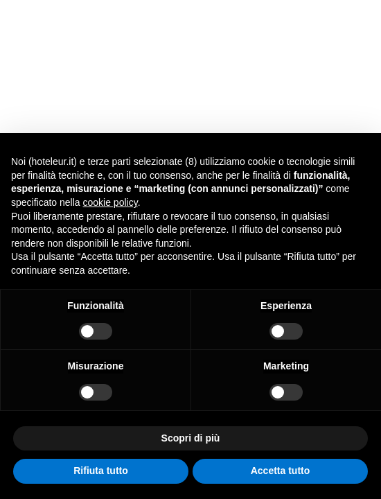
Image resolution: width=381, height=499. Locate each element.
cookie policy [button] (110, 202)
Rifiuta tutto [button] (100, 470)
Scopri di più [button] (190, 438)
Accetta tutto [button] (280, 470)
